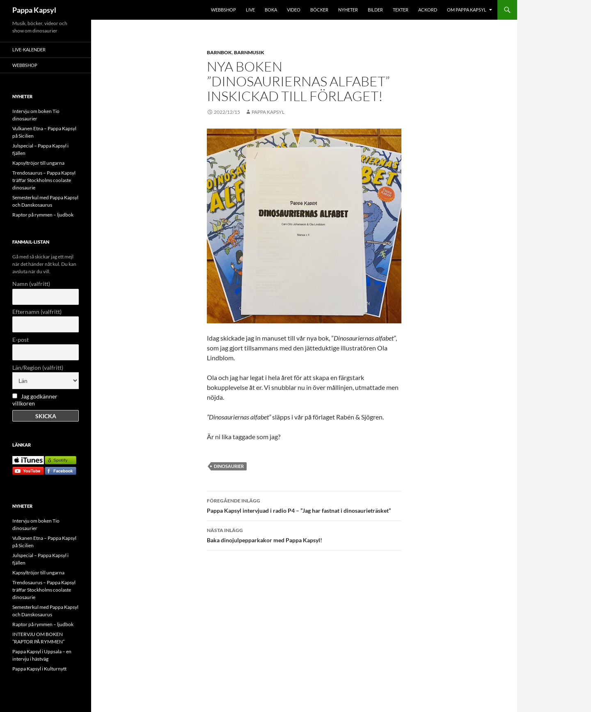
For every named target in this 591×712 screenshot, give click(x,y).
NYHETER (348, 9)
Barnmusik (249, 52)
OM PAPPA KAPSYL (466, 9)
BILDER (375, 9)
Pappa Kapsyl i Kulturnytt (39, 669)
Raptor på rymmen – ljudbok (42, 215)
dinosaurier (229, 466)
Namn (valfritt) (31, 283)
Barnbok (219, 52)
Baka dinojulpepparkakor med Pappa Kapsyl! (304, 534)
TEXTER (400, 9)
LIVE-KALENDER (29, 49)
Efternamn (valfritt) (37, 311)
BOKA (271, 9)
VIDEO (293, 9)
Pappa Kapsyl (34, 9)
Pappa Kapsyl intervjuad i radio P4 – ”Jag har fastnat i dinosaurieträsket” (304, 505)
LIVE (250, 9)
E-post (20, 339)
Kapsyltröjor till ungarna (38, 163)
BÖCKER (319, 9)
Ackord (427, 9)
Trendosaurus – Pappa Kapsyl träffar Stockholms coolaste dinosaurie (44, 180)
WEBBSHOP (223, 9)
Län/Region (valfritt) (37, 367)
